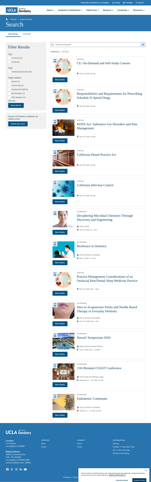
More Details (60, 80)
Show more (11, 100)
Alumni (79, 443)
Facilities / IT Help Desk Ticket (124, 447)
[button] (127, 3)
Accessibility (78, 477)
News (43, 443)
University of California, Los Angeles (95, 3)
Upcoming (13, 34)
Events (14, 19)
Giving (79, 447)
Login (126, 477)
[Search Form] (139, 3)
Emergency (67, 477)
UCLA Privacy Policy (92, 477)
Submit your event (18, 124)
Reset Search (16, 105)
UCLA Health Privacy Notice (112, 477)
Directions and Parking (121, 453)
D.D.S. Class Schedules (121, 450)
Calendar (27, 34)
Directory (116, 443)
